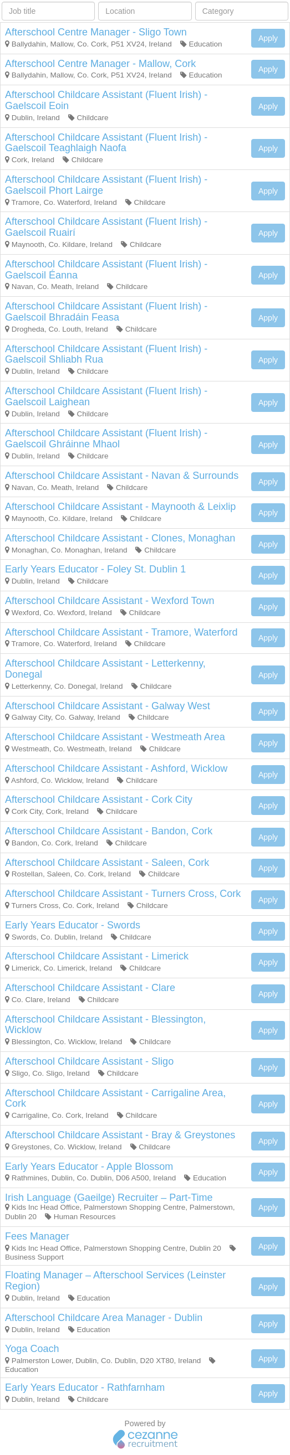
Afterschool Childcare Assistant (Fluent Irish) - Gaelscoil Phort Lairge (106, 185)
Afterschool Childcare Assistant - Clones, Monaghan (120, 538)
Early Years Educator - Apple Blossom (89, 1166)
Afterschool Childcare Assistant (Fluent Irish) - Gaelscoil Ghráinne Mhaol (106, 438)
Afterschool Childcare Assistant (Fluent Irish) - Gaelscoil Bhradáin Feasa (106, 312)
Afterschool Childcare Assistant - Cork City (98, 799)
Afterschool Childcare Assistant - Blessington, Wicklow (105, 1025)
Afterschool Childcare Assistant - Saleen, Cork (107, 862)
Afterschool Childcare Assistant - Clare (90, 987)
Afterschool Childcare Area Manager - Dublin (103, 1317)
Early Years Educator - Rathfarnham (85, 1387)
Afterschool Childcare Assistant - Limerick (97, 956)
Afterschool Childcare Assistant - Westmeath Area (115, 736)
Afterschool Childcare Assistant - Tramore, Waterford (121, 632)
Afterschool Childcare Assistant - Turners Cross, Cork (123, 893)
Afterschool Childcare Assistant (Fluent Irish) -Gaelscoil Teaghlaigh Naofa (106, 143)
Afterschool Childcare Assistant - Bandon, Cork (108, 831)
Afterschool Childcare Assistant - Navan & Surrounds (121, 475)
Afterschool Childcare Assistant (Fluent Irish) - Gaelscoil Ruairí (106, 227)
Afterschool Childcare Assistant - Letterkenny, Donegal (105, 669)
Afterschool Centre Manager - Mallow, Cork (100, 63)
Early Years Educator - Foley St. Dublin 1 (95, 569)
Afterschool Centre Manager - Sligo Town (96, 32)
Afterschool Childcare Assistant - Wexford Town (110, 600)
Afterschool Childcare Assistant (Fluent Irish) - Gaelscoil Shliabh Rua (106, 354)
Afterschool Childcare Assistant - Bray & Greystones (120, 1135)
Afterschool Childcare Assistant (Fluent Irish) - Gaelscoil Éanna (106, 270)
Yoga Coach (32, 1348)
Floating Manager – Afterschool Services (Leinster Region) (115, 1281)
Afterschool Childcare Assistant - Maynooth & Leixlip (120, 506)
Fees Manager (37, 1236)
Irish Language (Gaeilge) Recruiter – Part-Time (109, 1197)
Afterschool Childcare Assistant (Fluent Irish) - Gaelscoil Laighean (106, 396)
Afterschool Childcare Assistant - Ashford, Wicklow (116, 768)
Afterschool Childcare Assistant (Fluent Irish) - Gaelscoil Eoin (106, 100)
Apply (268, 38)
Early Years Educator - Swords (72, 925)
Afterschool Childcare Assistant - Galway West (107, 705)
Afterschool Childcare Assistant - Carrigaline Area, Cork (115, 1098)
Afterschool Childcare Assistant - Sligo (89, 1061)
